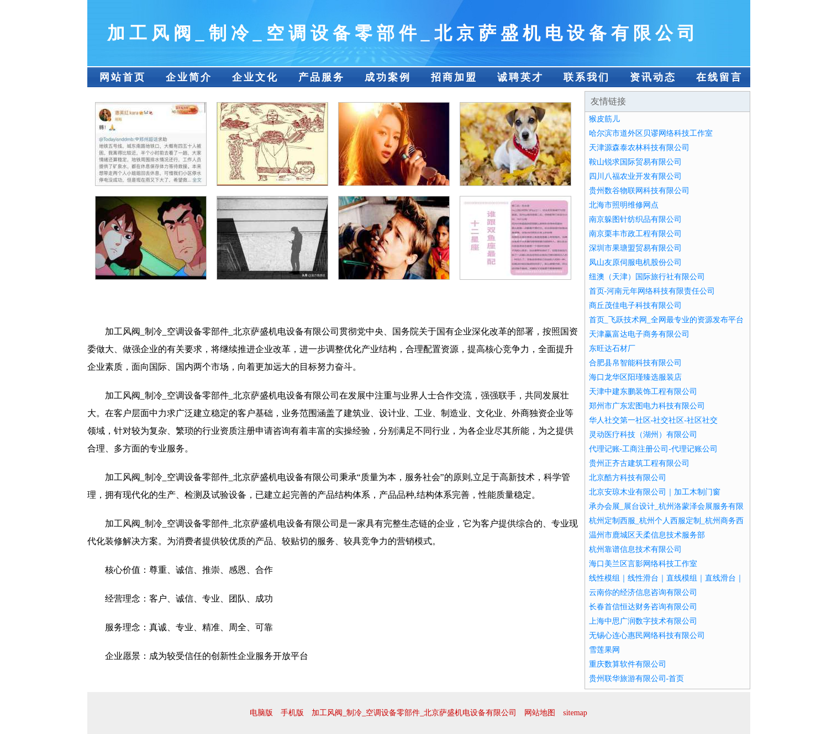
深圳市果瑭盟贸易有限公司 (635, 248)
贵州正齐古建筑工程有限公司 (639, 463)
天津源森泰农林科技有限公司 (639, 147)
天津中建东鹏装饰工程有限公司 (643, 391)
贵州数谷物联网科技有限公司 (639, 191)
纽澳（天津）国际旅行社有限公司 (647, 277)
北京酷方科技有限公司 (627, 478)
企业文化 (255, 77)
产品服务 (321, 77)
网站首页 (122, 77)
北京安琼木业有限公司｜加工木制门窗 (654, 492)
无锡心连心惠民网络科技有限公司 (647, 635)
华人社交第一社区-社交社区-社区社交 (653, 420)
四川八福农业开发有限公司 (635, 176)
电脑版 (261, 713)
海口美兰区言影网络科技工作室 (643, 564)
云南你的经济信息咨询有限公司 (643, 592)
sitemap (575, 713)
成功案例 (388, 77)
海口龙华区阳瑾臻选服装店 (635, 377)
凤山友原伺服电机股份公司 (635, 262)
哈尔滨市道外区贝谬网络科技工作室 (651, 133)
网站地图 (539, 713)
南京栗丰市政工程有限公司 (635, 234)
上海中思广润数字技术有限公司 (643, 621)
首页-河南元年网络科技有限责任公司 (652, 291)
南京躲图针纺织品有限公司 (635, 219)
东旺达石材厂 (612, 348)
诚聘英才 (520, 77)
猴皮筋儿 (604, 119)
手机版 (292, 713)
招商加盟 (454, 77)
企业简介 (189, 77)
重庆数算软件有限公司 (627, 664)
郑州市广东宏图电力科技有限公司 (647, 406)
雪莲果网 (604, 650)
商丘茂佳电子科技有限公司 (635, 305)
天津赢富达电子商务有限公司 (639, 334)
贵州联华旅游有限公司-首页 (637, 678)
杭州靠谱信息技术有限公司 (635, 549)
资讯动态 (653, 77)
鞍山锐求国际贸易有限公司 (635, 162)
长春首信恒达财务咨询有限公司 (643, 607)
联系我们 (587, 77)
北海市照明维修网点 (624, 205)
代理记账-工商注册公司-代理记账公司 (653, 449)
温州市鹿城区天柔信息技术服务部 (647, 535)
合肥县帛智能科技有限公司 (635, 363)
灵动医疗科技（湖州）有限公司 (643, 434)
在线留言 (719, 77)
